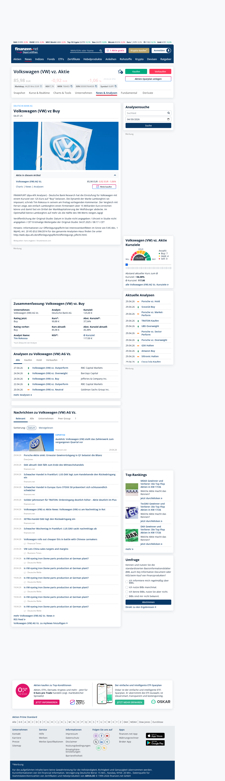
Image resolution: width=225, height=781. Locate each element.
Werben (43, 739)
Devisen (152, 59)
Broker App (125, 743)
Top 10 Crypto (73, 42)
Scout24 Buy (148, 308)
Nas (93, 42)
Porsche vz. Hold (151, 302)
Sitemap (16, 747)
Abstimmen (148, 603)
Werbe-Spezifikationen (51, 743)
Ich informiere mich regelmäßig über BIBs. (149, 583)
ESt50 (32, 42)
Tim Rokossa (21, 339)
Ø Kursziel (89, 336)
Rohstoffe (126, 59)
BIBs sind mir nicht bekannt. (144, 597)
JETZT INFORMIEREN (46, 703)
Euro (129, 42)
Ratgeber (165, 59)
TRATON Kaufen (150, 322)
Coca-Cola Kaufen (151, 363)
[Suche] (101, 50)
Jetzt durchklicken (151, 499)
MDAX (133, 723)
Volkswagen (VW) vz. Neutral (47, 390)
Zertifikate (73, 59)
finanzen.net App (128, 735)
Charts (19, 188)
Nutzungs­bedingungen (78, 747)
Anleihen (111, 59)
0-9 (20, 723)
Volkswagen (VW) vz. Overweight (50, 374)
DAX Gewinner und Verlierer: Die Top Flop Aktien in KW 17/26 (153, 531)
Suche (148, 126)
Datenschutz (72, 739)
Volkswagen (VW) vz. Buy (45, 379)
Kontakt (16, 735)
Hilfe (41, 735)
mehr (129, 550)
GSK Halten (148, 346)
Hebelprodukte (92, 59)
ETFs (61, 59)
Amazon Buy (148, 352)
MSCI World (51, 42)
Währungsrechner (129, 739)
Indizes (39, 59)
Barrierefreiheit (74, 757)
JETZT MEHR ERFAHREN (129, 703)
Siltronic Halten (150, 357)
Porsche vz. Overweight (154, 341)
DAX (15, 42)
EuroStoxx (158, 723)
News (28, 59)
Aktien (17, 59)
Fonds (51, 59)
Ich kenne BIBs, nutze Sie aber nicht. (148, 593)
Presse (15, 743)
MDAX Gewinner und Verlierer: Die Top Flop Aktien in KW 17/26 (153, 485)
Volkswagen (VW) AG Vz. (29, 182)
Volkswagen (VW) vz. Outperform (50, 369)
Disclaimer (71, 743)
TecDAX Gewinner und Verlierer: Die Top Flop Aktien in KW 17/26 (153, 508)
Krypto (139, 59)
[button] (115, 50)
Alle (14, 723)
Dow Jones (144, 723)
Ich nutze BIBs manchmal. (143, 588)
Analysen (38, 188)
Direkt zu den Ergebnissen (141, 608)
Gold (159, 42)
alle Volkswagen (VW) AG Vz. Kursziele (147, 286)
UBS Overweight (150, 327)
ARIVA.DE (90, 777)
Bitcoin (111, 42)
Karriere (16, 739)
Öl (145, 42)
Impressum (72, 735)
